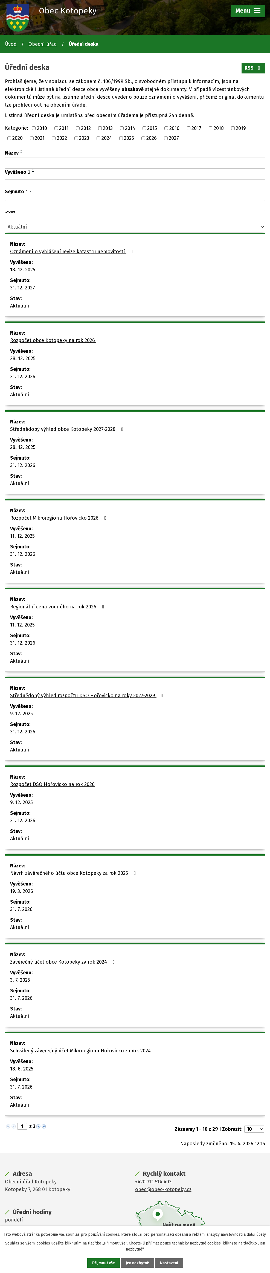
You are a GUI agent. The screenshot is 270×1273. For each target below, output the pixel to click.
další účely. (256, 1234)
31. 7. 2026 (21, 909)
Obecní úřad (42, 44)
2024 (106, 138)
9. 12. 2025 (21, 714)
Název (12, 153)
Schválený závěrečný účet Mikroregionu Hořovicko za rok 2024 (80, 1051)
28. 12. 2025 (23, 358)
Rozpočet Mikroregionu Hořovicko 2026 (59, 518)
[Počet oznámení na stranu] (254, 1129)
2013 (108, 128)
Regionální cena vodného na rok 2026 (58, 607)
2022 (62, 138)
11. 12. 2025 (22, 536)
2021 (40, 138)
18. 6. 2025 (21, 1069)
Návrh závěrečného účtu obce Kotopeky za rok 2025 (74, 873)
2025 (129, 138)
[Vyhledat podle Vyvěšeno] (135, 185)
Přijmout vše (103, 1263)
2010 (42, 128)
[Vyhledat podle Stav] (135, 227)
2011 (64, 128)
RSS (253, 68)
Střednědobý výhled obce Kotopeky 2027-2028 (68, 429)
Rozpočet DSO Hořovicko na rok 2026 (52, 784)
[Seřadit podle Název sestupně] (22, 153)
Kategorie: (16, 128)
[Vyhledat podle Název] (135, 163)
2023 (84, 138)
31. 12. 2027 (22, 288)
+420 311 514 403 (153, 1182)
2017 (196, 128)
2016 (174, 128)
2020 (17, 138)
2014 (130, 128)
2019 (241, 128)
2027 (174, 138)
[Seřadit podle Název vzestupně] (22, 150)
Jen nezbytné (137, 1263)
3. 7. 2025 (20, 980)
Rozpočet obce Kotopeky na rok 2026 (57, 340)
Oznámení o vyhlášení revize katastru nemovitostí (72, 252)
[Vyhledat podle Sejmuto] (135, 205)
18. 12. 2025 (22, 270)
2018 (219, 128)
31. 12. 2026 (22, 377)
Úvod (11, 44)
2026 (151, 138)
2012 (86, 128)
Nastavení (169, 1263)
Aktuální (20, 306)
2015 (152, 128)
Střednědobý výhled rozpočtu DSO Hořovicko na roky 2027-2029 (87, 696)
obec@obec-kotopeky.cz (163, 1189)
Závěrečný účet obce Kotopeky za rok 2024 (63, 962)
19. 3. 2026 (21, 891)
